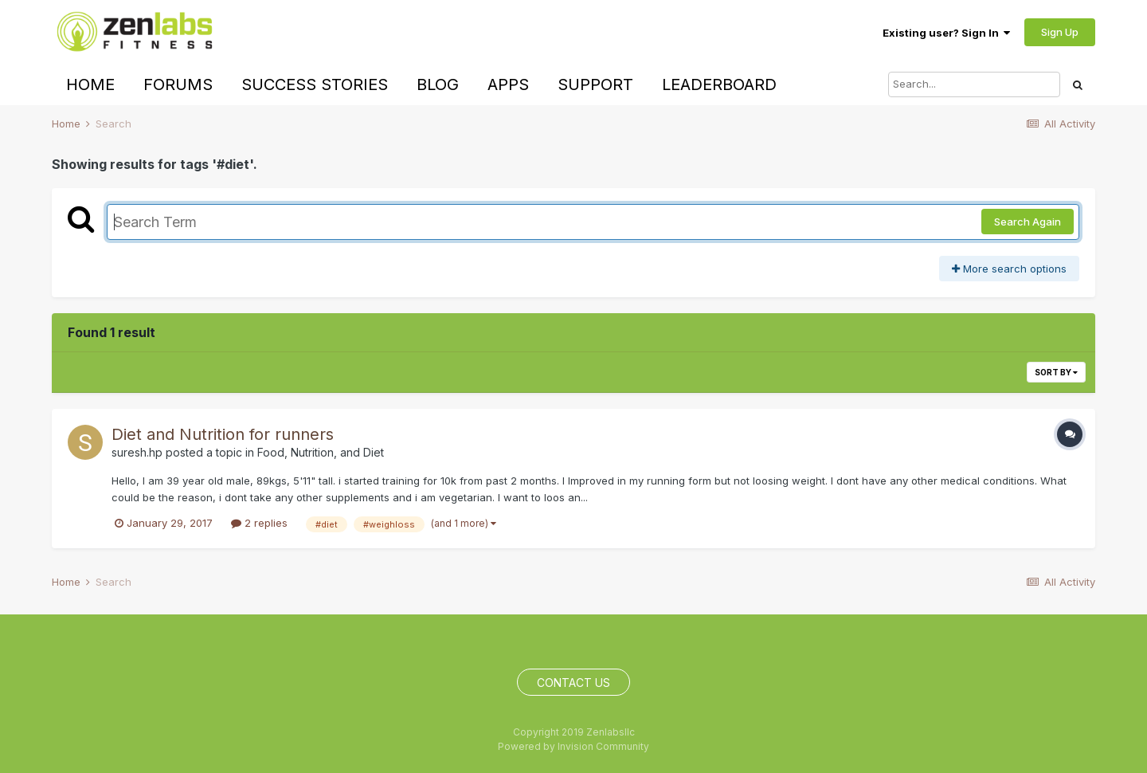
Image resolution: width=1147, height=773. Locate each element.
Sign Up (1059, 32)
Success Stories (314, 84)
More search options (1009, 268)
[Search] (974, 84)
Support (595, 84)
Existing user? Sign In (946, 32)
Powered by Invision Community (573, 746)
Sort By (1056, 372)
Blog (438, 84)
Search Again (1027, 221)
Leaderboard (719, 84)
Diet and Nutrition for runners (223, 434)
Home (90, 84)
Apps (508, 84)
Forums (178, 84)
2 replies (259, 522)
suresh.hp (137, 452)
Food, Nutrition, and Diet (320, 452)
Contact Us (573, 682)
